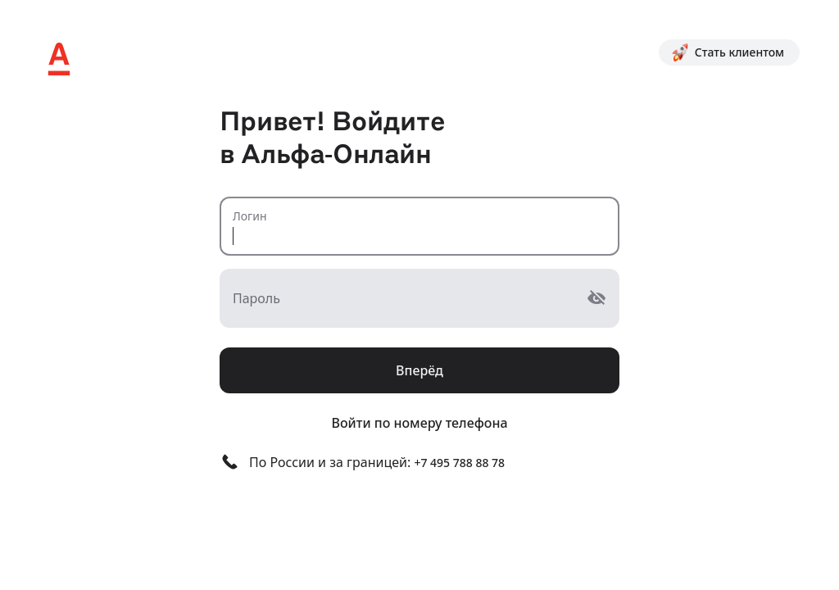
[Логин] (419, 226)
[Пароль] (403, 298)
